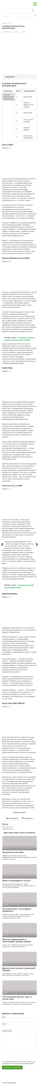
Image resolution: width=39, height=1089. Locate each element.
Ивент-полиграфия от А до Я (16, 881)
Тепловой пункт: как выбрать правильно (16, 910)
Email (4, 1024)
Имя (4, 1017)
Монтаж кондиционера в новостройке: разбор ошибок (16, 940)
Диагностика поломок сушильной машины (18, 969)
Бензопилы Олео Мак (13, 852)
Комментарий (7, 1031)
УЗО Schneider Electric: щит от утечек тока (17, 998)
